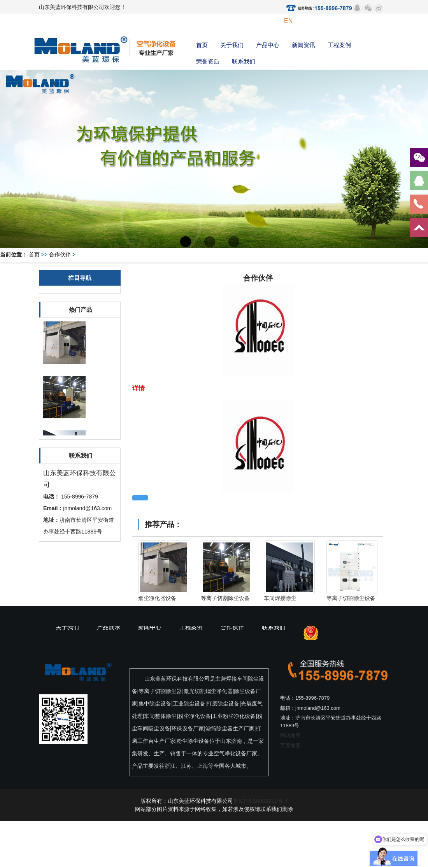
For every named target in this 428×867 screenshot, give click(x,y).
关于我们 (232, 45)
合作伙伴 (60, 254)
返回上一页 (140, 497)
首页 (202, 45)
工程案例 (339, 45)
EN (288, 21)
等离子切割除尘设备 (225, 598)
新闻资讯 (303, 45)
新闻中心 (149, 627)
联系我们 (243, 61)
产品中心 (267, 45)
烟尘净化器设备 (157, 598)
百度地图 (290, 745)
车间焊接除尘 (280, 598)
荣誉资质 (207, 61)
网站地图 (290, 735)
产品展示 (108, 627)
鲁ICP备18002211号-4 (260, 801)
